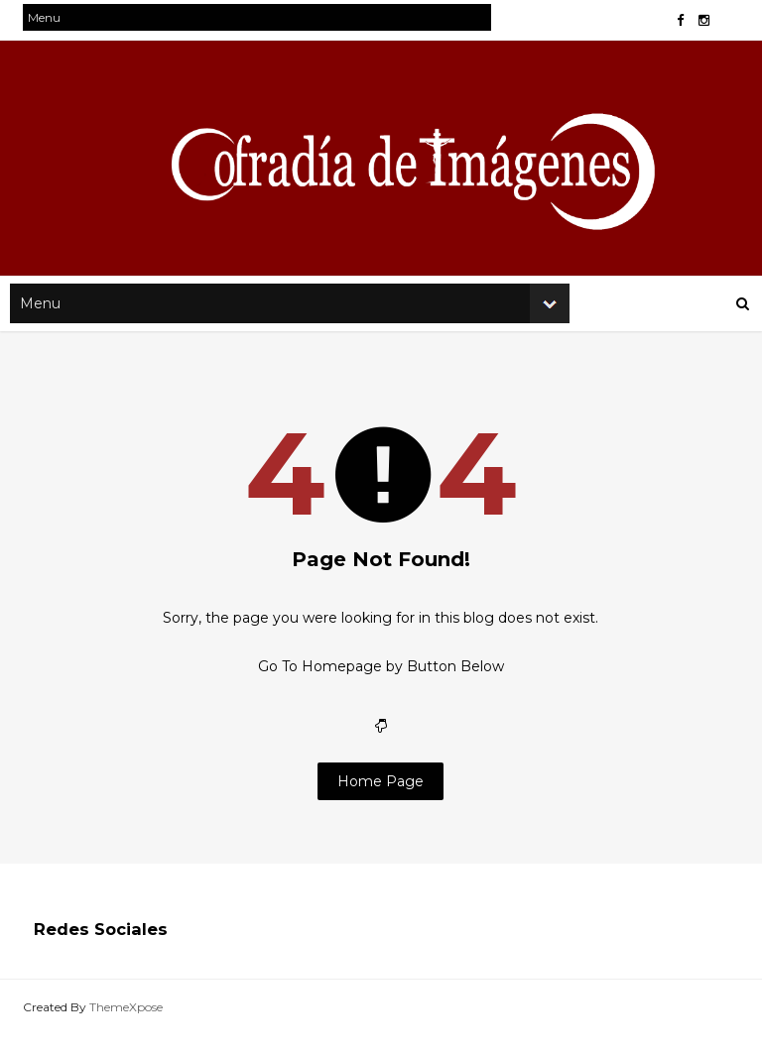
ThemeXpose (137, 1027)
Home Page (381, 804)
